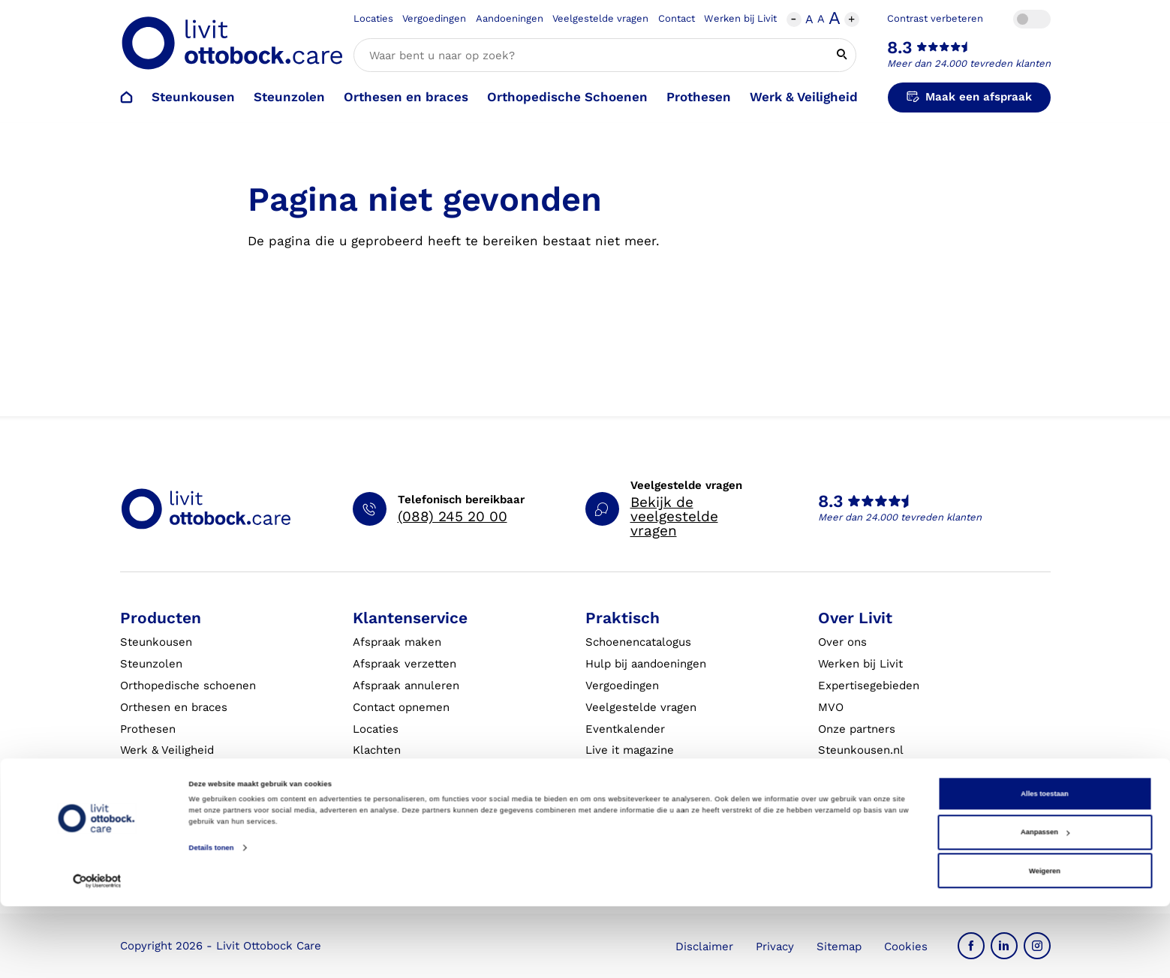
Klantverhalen (623, 771)
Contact (676, 18)
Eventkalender (625, 729)
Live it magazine (629, 750)
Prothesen (698, 96)
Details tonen (211, 919)
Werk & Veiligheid (804, 96)
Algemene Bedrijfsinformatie (663, 793)
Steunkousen (193, 96)
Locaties (373, 18)
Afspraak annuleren (406, 685)
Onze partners (856, 729)
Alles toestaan (1044, 865)
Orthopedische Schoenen (567, 96)
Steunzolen (289, 96)
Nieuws (838, 815)
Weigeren (1044, 942)
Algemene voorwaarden (649, 815)
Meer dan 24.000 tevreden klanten (969, 63)
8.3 (900, 47)
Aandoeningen (509, 18)
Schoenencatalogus (638, 642)
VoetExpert (848, 793)
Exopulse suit (157, 771)
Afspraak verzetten (404, 663)
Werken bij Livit (740, 18)
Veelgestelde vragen (600, 18)
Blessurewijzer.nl (865, 771)
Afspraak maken (397, 642)
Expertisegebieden (868, 685)
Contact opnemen (401, 707)
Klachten (377, 750)
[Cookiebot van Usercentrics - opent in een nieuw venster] (97, 953)
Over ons (842, 642)
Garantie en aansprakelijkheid (434, 771)
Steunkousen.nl (861, 750)
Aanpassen (1045, 904)
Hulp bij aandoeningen (645, 663)
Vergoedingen (434, 18)
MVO (831, 707)
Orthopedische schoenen (188, 685)
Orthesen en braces (406, 96)
